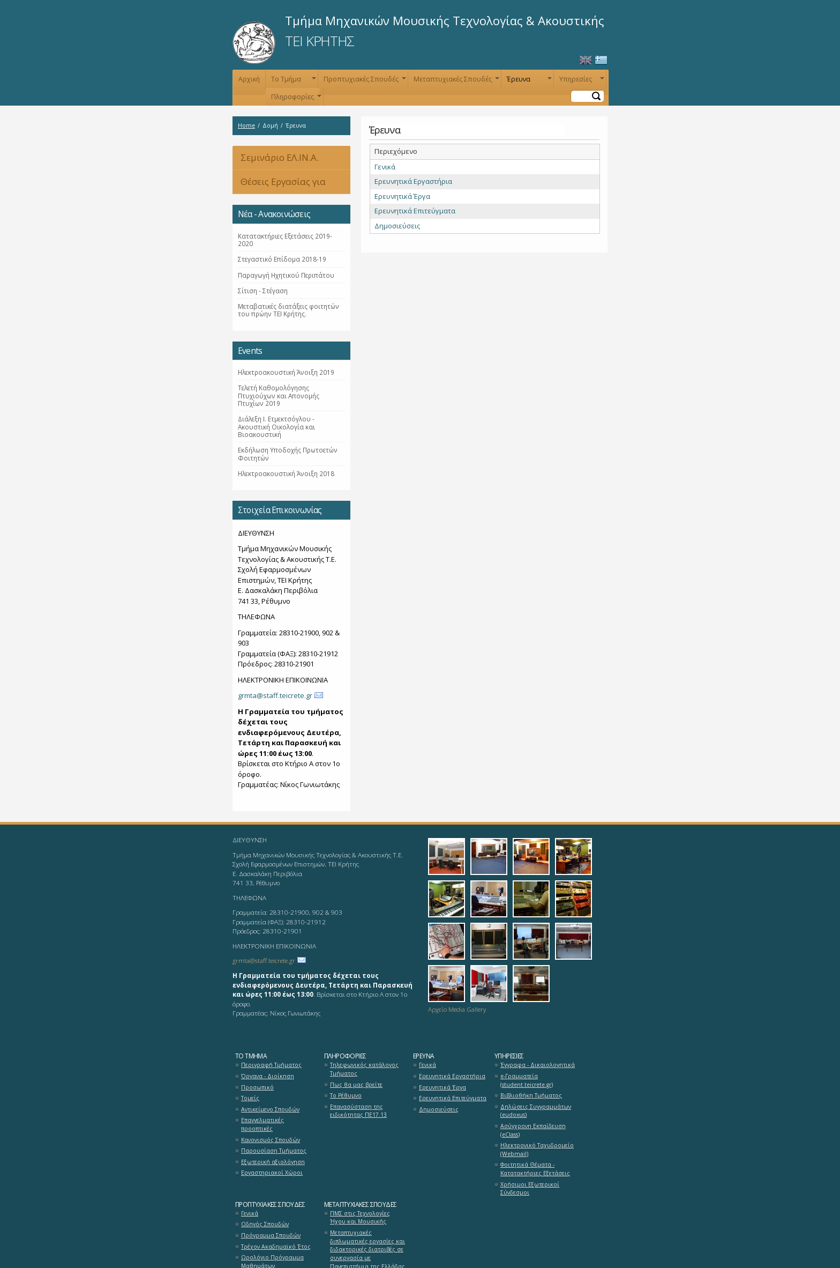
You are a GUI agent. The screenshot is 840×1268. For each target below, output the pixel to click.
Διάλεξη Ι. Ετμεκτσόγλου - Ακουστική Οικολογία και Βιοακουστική (276, 426)
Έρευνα (528, 81)
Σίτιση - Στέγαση (263, 290)
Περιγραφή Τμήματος (271, 1065)
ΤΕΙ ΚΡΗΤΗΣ (319, 40)
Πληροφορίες (295, 99)
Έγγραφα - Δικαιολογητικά (537, 1065)
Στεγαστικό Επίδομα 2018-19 (282, 259)
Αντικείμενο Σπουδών (270, 1109)
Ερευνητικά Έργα (402, 196)
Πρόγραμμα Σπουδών (271, 1235)
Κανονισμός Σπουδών (270, 1140)
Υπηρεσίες (580, 81)
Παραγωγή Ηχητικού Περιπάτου (286, 275)
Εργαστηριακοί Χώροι (272, 1172)
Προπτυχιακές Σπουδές (364, 81)
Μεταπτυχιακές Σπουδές (455, 81)
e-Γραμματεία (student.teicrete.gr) (526, 1080)
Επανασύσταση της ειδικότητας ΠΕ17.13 (358, 1111)
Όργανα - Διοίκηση (267, 1076)
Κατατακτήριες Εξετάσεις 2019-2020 (285, 240)
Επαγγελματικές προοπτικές (262, 1124)
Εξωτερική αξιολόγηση (273, 1162)
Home (246, 125)
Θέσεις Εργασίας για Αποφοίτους (279, 184)
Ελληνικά (601, 60)
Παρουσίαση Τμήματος (273, 1150)
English (585, 60)
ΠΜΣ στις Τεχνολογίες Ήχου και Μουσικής (360, 1218)
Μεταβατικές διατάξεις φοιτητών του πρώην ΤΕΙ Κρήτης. (288, 310)
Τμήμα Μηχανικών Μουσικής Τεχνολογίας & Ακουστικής (444, 20)
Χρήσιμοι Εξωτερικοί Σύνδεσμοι (529, 1189)
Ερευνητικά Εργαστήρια (413, 181)
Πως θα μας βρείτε (356, 1084)
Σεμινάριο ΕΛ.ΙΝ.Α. (280, 157)
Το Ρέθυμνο (346, 1095)
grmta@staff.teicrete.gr (275, 695)
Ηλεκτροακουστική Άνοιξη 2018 (286, 473)
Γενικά (384, 167)
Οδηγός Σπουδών (265, 1224)
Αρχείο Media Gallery (457, 1009)
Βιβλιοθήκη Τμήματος (531, 1095)
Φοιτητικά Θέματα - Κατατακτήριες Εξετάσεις (535, 1169)
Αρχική (249, 79)
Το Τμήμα (292, 81)
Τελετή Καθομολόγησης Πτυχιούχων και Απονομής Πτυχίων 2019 (278, 395)
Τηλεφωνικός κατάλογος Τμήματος (364, 1069)
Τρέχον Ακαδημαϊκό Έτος (276, 1246)
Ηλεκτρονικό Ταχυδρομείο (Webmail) (537, 1149)
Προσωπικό (257, 1087)
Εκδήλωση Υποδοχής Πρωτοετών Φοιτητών (288, 454)
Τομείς (250, 1098)
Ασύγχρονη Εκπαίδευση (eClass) (533, 1130)
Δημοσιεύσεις (397, 226)
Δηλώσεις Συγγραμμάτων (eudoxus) (535, 1111)
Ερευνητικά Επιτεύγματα (414, 211)
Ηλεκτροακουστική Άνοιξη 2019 (286, 372)
